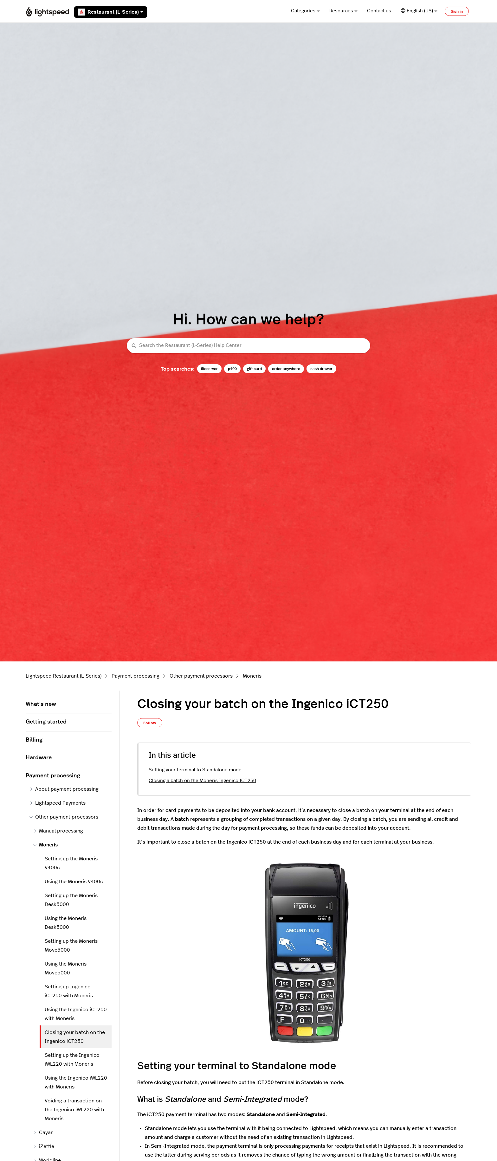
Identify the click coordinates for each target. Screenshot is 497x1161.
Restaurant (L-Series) (110, 12)
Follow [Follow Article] (149, 723)
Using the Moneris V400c (74, 881)
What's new (41, 704)
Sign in (457, 11)
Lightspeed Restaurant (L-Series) (63, 676)
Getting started (46, 722)
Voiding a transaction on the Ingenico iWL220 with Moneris (74, 1109)
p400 (232, 369)
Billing (34, 740)
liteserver (209, 369)
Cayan (43, 1132)
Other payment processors (201, 676)
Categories (305, 11)
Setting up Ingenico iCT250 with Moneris (69, 991)
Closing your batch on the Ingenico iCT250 (75, 1037)
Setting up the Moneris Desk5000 (71, 900)
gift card (254, 369)
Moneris (252, 676)
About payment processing (64, 789)
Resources (343, 11)
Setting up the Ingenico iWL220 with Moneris (72, 1060)
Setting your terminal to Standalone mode (195, 770)
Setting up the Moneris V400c (71, 863)
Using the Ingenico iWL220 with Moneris (76, 1082)
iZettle (43, 1146)
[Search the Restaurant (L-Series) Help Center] (248, 346)
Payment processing (135, 676)
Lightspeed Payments (57, 803)
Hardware (39, 758)
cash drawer (321, 369)
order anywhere (286, 369)
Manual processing (58, 830)
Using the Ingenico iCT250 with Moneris (76, 1014)
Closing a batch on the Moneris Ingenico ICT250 (202, 780)
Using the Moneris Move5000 (66, 968)
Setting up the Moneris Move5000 (71, 946)
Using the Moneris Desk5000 (66, 923)
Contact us (379, 11)
